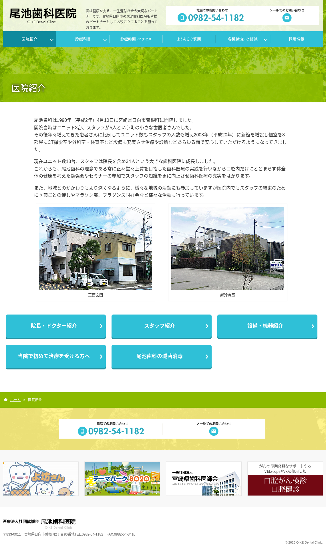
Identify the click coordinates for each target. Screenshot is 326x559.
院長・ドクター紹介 (54, 326)
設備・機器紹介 (265, 326)
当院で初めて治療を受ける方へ (54, 356)
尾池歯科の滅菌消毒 (159, 356)
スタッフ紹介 (159, 326)
